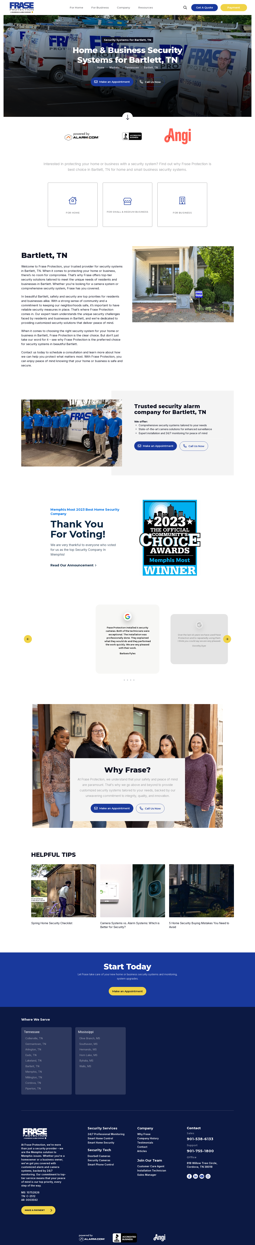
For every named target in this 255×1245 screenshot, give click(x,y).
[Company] (123, 7)
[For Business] (100, 7)
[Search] (185, 7)
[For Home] (76, 7)
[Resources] (145, 7)
